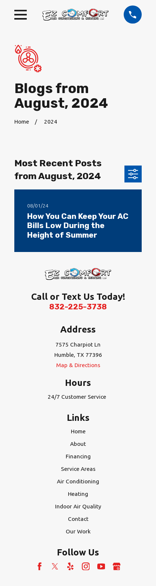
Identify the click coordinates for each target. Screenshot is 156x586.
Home (78, 431)
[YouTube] (101, 566)
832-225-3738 (78, 306)
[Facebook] (40, 566)
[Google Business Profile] (117, 566)
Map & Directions (78, 365)
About (78, 444)
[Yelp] (70, 566)
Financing (78, 456)
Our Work (78, 531)
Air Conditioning (78, 481)
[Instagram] (86, 566)
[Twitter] (55, 566)
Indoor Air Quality (78, 506)
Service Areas (78, 469)
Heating (78, 494)
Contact (78, 519)
